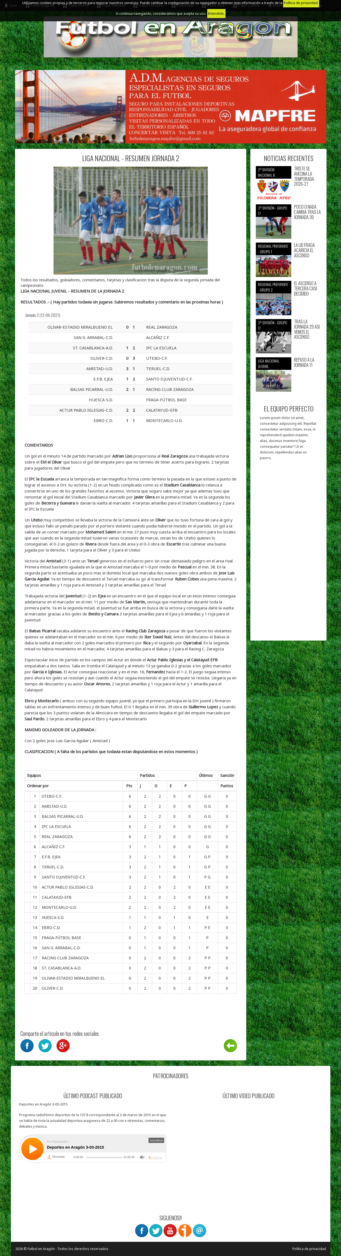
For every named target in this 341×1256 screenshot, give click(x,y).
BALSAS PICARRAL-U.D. (63, 816)
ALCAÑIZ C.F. (53, 846)
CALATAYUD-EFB (57, 897)
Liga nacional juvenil (268, 363)
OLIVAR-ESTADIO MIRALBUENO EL (73, 978)
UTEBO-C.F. (52, 796)
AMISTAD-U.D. (54, 806)
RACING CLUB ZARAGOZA (65, 957)
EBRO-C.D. (51, 927)
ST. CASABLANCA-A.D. (61, 968)
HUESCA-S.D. (53, 917)
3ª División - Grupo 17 (272, 210)
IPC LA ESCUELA (56, 826)
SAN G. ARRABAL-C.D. (61, 947)
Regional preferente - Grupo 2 (273, 287)
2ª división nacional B (266, 172)
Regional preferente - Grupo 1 (273, 248)
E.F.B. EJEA (51, 856)
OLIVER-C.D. (52, 988)
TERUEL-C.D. (53, 866)
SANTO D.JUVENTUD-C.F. (64, 877)
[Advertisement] (288, 553)
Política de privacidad (309, 1248)
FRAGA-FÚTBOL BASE (61, 937)
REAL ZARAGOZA (57, 836)
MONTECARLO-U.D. (59, 907)
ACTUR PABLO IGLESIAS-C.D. (68, 887)
